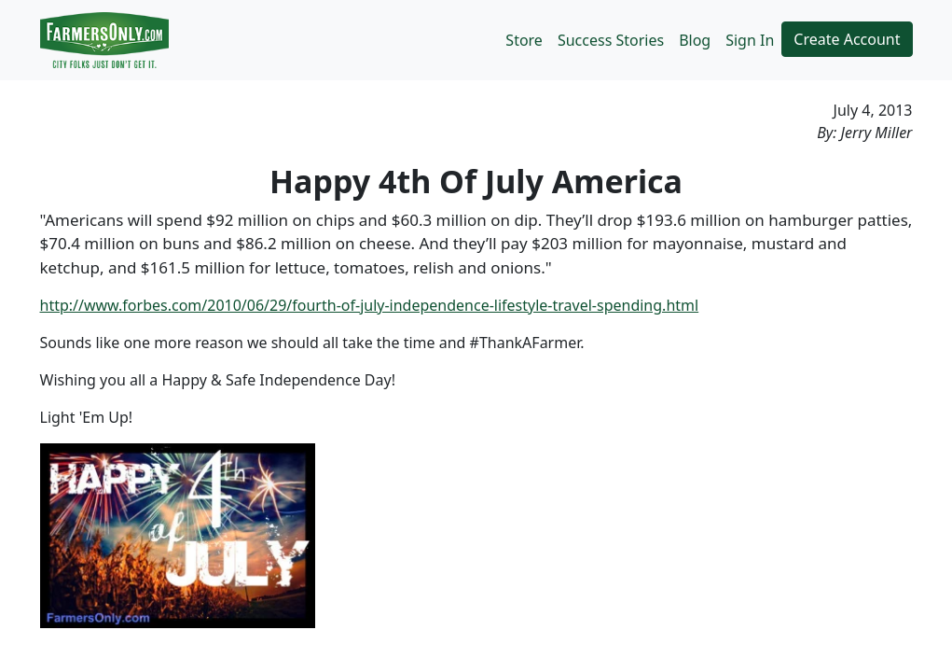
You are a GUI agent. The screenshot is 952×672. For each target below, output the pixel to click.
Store (524, 40)
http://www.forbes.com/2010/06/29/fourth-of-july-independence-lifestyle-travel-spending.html (369, 305)
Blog (695, 40)
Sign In (749, 40)
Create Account (846, 39)
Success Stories (611, 40)
